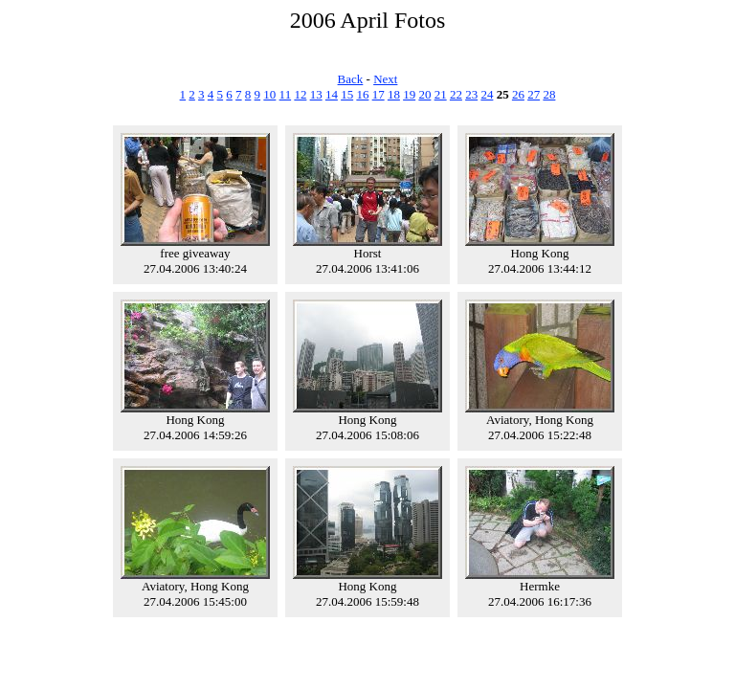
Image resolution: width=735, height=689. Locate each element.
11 (285, 94)
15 (347, 94)
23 (471, 94)
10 (269, 94)
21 (440, 94)
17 (378, 94)
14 (331, 94)
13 (316, 94)
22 (456, 94)
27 (533, 94)
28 (549, 94)
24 (486, 94)
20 (424, 94)
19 (409, 94)
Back (351, 79)
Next (385, 79)
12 (300, 94)
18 (394, 94)
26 (518, 94)
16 (362, 94)
